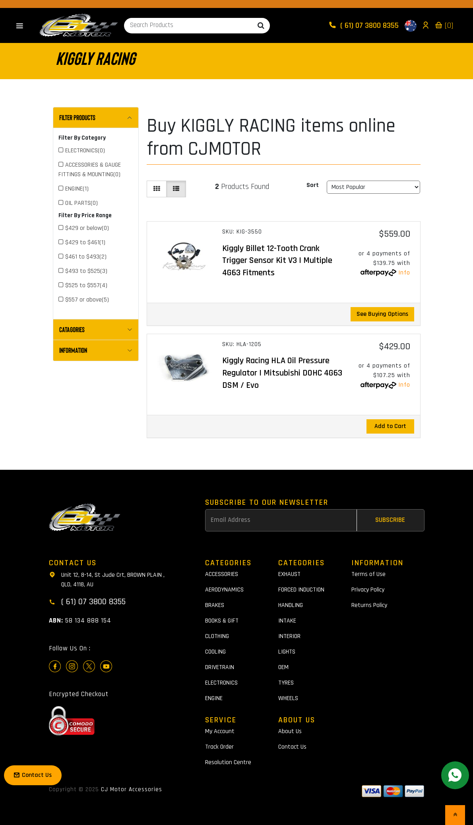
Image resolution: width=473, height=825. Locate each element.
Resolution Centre (228, 762)
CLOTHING (217, 636)
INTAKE (287, 621)
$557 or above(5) (87, 300)
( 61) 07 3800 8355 (364, 25)
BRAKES (214, 605)
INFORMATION (73, 350)
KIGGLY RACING (96, 57)
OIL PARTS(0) (81, 203)
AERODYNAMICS (224, 590)
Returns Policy (369, 605)
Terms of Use (368, 574)
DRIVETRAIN (219, 667)
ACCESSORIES (221, 574)
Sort (312, 185)
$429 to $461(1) (85, 242)
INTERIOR (289, 636)
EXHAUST (289, 574)
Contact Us (292, 747)
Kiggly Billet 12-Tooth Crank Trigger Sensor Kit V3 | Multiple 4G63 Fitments (277, 261)
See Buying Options (382, 314)
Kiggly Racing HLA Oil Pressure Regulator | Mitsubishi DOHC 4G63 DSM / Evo (282, 373)
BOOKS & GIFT (221, 621)
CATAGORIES (72, 329)
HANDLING (290, 605)
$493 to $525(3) (86, 271)
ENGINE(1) (77, 189)
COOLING (215, 652)
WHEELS (288, 698)
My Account (220, 731)
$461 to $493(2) (86, 257)
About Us (290, 731)
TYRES (286, 683)
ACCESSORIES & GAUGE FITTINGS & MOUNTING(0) (89, 170)
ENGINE (214, 698)
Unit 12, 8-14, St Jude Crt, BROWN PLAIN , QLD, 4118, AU (107, 579)
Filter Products (77, 117)
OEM (283, 667)
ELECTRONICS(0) (85, 150)
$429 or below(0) (87, 228)
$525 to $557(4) (86, 285)
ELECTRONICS (221, 683)
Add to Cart (390, 426)
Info (404, 273)
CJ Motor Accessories (131, 789)
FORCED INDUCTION (301, 590)
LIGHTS (286, 652)
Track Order (219, 747)
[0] (444, 25)
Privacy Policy (367, 590)
